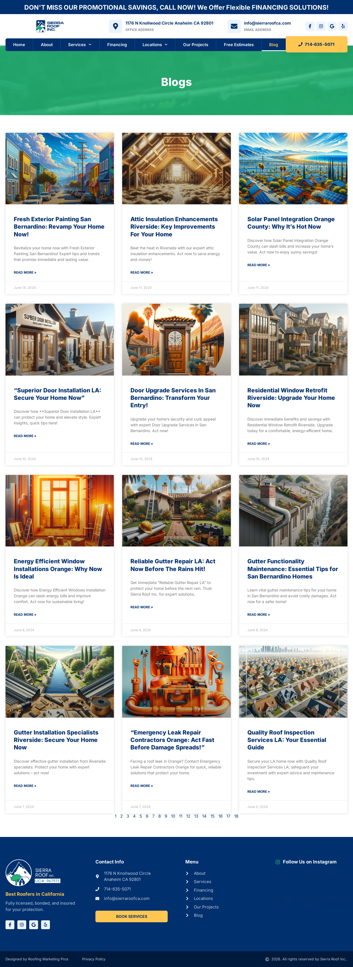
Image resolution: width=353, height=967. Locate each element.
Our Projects (195, 44)
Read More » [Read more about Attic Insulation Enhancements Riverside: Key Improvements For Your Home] (141, 272)
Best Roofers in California (35, 894)
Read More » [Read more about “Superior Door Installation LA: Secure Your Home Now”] (25, 436)
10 (173, 816)
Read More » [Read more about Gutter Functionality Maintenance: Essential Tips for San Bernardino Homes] (258, 614)
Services (80, 44)
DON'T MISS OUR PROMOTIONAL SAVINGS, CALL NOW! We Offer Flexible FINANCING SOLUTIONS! (176, 7)
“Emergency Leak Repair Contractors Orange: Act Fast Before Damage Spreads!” (172, 740)
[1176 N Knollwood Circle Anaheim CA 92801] (115, 26)
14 (204, 816)
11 (180, 816)
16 (220, 816)
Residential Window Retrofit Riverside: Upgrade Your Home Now (291, 398)
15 (212, 816)
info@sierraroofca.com (267, 23)
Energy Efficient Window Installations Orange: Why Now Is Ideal (58, 569)
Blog (273, 44)
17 (228, 816)
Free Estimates (239, 44)
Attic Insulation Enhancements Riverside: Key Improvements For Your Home (174, 227)
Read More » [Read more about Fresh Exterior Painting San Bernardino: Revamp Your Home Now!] (25, 272)
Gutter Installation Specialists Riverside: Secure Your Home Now (56, 740)
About (47, 44)
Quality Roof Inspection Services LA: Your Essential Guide (286, 740)
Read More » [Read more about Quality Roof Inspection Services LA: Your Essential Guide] (258, 791)
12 (188, 816)
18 (236, 816)
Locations (155, 44)
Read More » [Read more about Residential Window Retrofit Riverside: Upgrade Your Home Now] (258, 444)
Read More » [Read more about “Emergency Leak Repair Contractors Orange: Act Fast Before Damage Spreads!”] (141, 786)
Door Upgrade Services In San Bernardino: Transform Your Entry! (173, 398)
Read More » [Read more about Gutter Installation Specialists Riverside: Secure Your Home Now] (25, 786)
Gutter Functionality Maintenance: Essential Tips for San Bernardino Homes (292, 569)
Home (19, 44)
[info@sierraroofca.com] (234, 26)
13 (196, 816)
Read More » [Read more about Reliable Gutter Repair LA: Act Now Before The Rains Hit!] (141, 607)
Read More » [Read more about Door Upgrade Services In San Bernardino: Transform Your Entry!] (141, 444)
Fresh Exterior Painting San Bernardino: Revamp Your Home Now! (59, 227)
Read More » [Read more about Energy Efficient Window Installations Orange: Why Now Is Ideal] (25, 614)
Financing (117, 44)
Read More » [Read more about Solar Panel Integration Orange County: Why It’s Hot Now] (258, 265)
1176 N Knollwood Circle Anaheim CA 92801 (169, 23)
